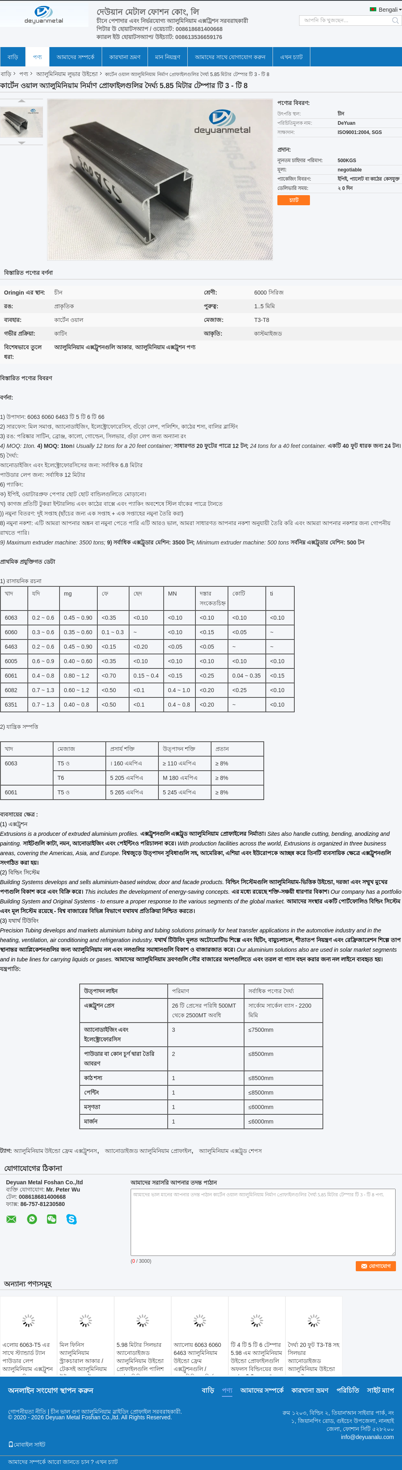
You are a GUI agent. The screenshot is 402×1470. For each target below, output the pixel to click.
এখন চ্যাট (291, 57)
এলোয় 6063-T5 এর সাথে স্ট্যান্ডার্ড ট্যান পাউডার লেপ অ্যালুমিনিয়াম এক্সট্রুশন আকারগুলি (27, 1361)
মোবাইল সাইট (26, 1444)
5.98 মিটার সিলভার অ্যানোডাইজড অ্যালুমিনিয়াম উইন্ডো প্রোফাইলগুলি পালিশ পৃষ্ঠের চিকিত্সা (140, 1361)
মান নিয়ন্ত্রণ (167, 57)
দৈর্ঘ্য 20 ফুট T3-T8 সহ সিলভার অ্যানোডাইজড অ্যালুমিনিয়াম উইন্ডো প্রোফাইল (313, 1361)
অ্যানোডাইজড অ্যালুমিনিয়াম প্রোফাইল (148, 1151)
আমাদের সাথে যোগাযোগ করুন (230, 57)
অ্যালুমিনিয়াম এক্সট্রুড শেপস (230, 1151)
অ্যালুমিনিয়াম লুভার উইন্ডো (67, 74)
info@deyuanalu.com (367, 1437)
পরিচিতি (347, 1390)
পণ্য (37, 57)
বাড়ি (13, 57)
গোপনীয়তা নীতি (27, 1411)
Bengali (388, 9)
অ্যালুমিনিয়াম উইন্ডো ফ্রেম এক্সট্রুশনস (55, 1151)
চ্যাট (293, 200)
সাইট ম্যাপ (380, 1390)
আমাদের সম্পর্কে (75, 57)
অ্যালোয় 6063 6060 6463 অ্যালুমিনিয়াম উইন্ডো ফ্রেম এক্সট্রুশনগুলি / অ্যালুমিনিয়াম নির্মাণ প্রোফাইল (197, 1365)
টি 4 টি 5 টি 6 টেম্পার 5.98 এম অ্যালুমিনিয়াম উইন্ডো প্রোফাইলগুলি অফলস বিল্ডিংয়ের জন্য (257, 1357)
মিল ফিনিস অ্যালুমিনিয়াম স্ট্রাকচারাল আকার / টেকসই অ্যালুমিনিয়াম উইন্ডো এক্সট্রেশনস (83, 1361)
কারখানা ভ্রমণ (124, 57)
